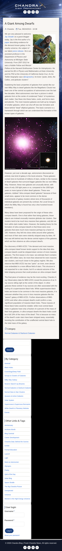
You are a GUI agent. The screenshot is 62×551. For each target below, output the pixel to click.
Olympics (8, 466)
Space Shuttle (9, 482)
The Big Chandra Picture (13, 486)
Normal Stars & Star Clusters (15, 392)
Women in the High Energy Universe (17, 499)
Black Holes (9, 367)
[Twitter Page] (29, 12)
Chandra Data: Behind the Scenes (16, 442)
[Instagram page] (33, 12)
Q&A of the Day (10, 474)
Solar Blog (8, 478)
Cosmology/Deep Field (13, 372)
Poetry (7, 470)
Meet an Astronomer (12, 462)
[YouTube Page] (37, 12)
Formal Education (11, 450)
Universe (8, 495)
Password (9, 520)
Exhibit (7, 446)
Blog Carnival (9, 433)
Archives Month (10, 429)
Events (7, 412)
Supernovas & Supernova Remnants (17, 404)
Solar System (9, 400)
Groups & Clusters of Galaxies (15, 376)
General (7, 363)
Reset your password (12, 535)
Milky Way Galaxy (11, 380)
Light (6, 458)
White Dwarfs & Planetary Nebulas (17, 408)
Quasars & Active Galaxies (14, 396)
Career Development (12, 437)
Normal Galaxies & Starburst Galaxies (20, 333)
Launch (7, 454)
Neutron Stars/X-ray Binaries (15, 384)
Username (9, 511)
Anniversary (9, 425)
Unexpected (9, 490)
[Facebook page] (25, 12)
